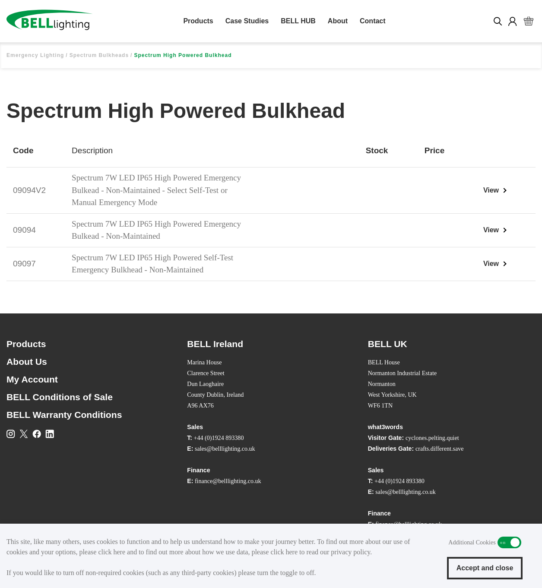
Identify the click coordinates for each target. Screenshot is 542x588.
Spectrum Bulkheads (99, 55)
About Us (26, 362)
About (338, 21)
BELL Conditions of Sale (59, 397)
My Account (32, 379)
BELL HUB (298, 21)
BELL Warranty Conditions (64, 415)
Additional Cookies (509, 542)
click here (111, 552)
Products (198, 21)
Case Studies (247, 21)
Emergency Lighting (35, 55)
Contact (373, 21)
